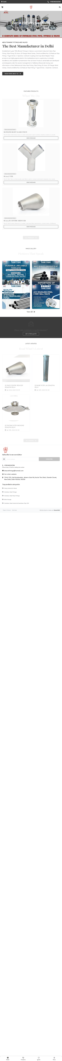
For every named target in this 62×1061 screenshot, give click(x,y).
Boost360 (57, 510)
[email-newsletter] (22, 459)
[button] (60, 7)
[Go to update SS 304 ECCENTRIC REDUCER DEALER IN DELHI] (16, 372)
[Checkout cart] (2, 7)
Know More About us (13, 73)
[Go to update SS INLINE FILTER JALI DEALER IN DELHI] (46, 372)
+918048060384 (54, 1)
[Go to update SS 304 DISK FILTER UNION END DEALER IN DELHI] (16, 412)
